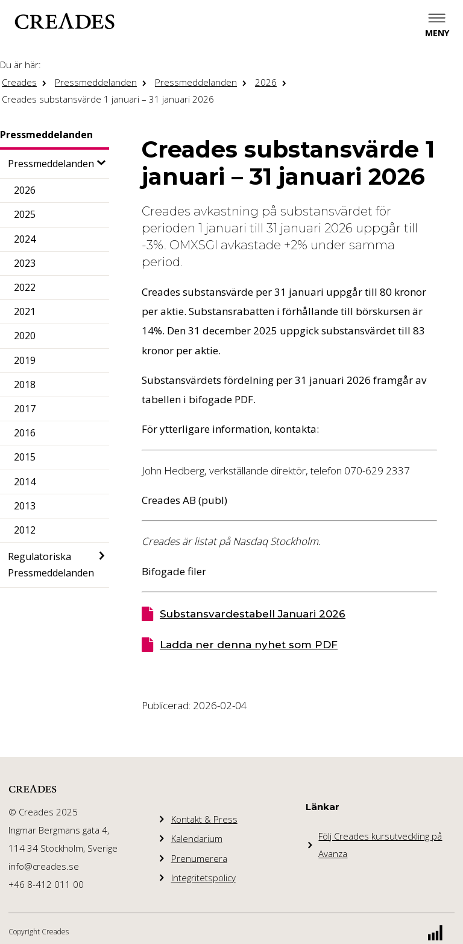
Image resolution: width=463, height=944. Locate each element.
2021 (25, 311)
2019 (25, 360)
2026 (266, 82)
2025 (25, 214)
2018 (25, 384)
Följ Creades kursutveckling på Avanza (380, 844)
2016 (25, 432)
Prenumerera (199, 858)
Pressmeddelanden (96, 82)
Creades (19, 82)
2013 (25, 505)
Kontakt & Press (204, 819)
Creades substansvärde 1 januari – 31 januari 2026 (108, 99)
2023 (25, 263)
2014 (25, 481)
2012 (25, 530)
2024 (25, 239)
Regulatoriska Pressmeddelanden (51, 564)
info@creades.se (43, 866)
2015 (25, 457)
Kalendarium (196, 838)
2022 (25, 287)
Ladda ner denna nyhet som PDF (249, 645)
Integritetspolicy (203, 878)
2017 (25, 408)
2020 (25, 335)
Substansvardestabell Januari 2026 (252, 614)
